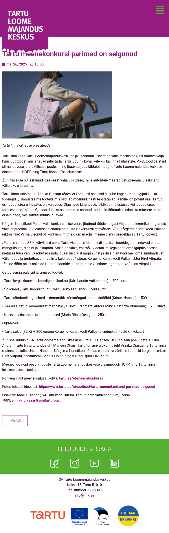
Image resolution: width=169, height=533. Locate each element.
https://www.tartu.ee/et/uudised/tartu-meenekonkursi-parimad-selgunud (97, 387)
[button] (160, 10)
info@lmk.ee (84, 495)
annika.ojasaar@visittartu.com (36, 400)
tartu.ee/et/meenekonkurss (81, 378)
